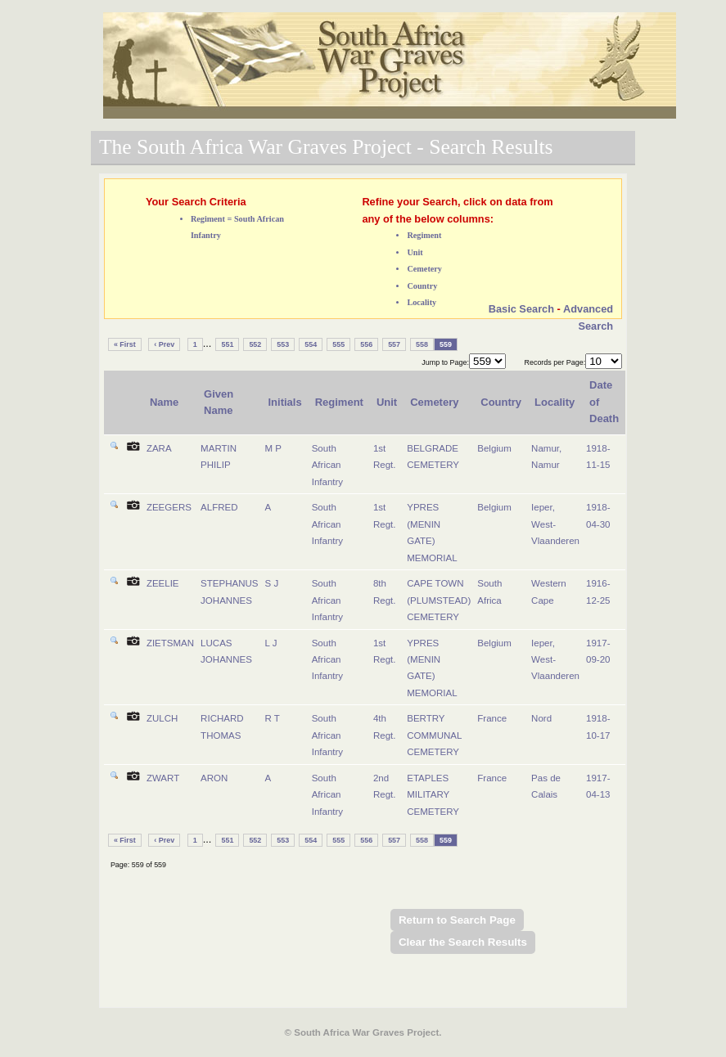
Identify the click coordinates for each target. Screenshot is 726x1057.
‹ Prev (164, 344)
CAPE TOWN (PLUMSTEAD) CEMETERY (439, 600)
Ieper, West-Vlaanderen (555, 524)
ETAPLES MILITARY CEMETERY (433, 794)
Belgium (494, 448)
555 (338, 344)
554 (310, 344)
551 (227, 344)
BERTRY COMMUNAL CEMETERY (434, 735)
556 (366, 344)
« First (125, 344)
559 (446, 344)
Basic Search (521, 309)
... (207, 343)
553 (283, 344)
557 (394, 344)
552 (255, 344)
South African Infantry (327, 465)
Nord (541, 718)
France (492, 718)
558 (422, 344)
